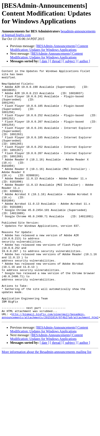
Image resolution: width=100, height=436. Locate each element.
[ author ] (84, 61)
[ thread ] (56, 61)
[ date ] (44, 61)
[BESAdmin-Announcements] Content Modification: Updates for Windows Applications (49, 48)
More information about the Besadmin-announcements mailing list (46, 402)
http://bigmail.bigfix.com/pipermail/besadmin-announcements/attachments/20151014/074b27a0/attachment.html (50, 365)
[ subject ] (70, 61)
